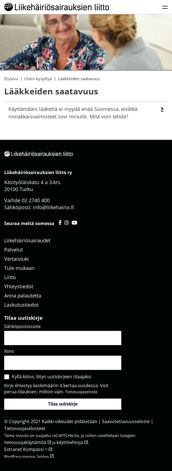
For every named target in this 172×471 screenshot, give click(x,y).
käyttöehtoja (70, 442)
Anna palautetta (22, 295)
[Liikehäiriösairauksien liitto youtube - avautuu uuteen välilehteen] (74, 222)
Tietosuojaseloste (81, 391)
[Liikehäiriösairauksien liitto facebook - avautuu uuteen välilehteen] (60, 222)
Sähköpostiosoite (22, 326)
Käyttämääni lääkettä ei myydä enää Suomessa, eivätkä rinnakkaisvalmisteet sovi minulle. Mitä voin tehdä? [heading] (72, 113)
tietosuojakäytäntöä (25, 442)
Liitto (10, 277)
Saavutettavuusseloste (126, 421)
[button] (162, 109)
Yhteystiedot (18, 286)
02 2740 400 (36, 200)
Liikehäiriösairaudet (27, 240)
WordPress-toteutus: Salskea (26, 456)
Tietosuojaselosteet (24, 428)
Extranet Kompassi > (25, 449)
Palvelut (13, 249)
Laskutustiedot (21, 304)
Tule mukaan (19, 268)
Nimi (9, 351)
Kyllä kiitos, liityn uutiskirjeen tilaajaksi (51, 376)
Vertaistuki (16, 258)
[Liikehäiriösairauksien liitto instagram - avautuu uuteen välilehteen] (66, 222)
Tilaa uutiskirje (63, 404)
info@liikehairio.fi (53, 207)
